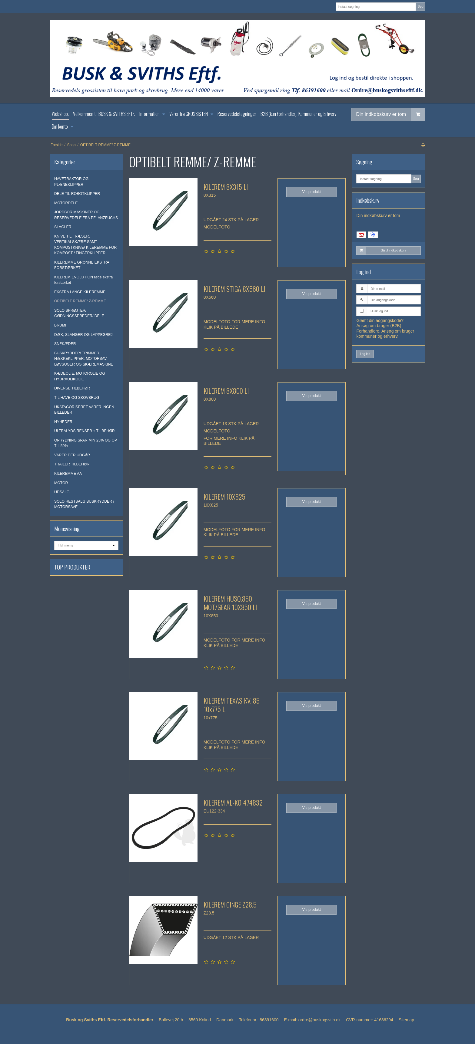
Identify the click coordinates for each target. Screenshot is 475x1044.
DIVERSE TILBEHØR (72, 388)
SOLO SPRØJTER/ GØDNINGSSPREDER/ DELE (79, 313)
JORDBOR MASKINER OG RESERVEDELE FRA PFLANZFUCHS (86, 215)
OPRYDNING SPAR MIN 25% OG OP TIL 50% (85, 443)
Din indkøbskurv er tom (390, 114)
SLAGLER (62, 227)
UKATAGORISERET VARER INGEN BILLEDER (84, 410)
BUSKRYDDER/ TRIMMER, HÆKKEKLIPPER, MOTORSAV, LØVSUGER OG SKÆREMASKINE (83, 358)
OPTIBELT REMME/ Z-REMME (80, 301)
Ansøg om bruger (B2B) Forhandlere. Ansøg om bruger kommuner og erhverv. (385, 331)
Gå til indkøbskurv (381, 250)
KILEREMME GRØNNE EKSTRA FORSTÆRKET (81, 265)
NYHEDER (63, 422)
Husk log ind (379, 311)
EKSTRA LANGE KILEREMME (79, 292)
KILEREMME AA (68, 473)
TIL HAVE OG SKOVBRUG (76, 398)
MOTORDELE (66, 203)
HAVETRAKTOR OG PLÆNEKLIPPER (71, 181)
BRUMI (60, 325)
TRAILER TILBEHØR (71, 464)
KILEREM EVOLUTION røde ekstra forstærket (83, 280)
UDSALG (61, 492)
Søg (420, 6)
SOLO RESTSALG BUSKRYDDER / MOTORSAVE (84, 504)
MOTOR (61, 483)
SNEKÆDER (65, 344)
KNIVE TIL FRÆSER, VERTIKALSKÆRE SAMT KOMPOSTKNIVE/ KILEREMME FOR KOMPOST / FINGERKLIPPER (85, 244)
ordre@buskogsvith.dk (319, 1019)
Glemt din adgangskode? (380, 320)
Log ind (365, 354)
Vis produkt (311, 192)
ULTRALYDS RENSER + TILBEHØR (84, 431)
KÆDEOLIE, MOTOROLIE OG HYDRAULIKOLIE (79, 376)
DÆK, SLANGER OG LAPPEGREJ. (84, 335)
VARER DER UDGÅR (72, 455)
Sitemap (406, 1019)
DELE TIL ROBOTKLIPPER (77, 194)
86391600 (269, 1019)
